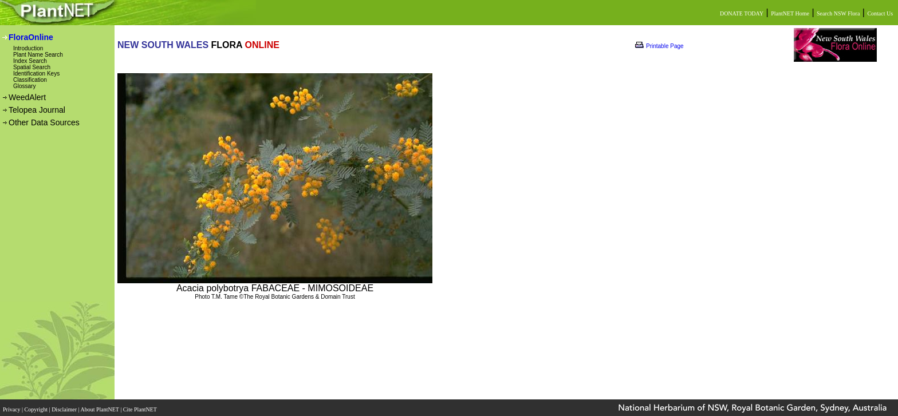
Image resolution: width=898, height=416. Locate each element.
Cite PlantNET (140, 406)
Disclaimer (65, 406)
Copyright (37, 406)
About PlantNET (100, 406)
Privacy (12, 406)
